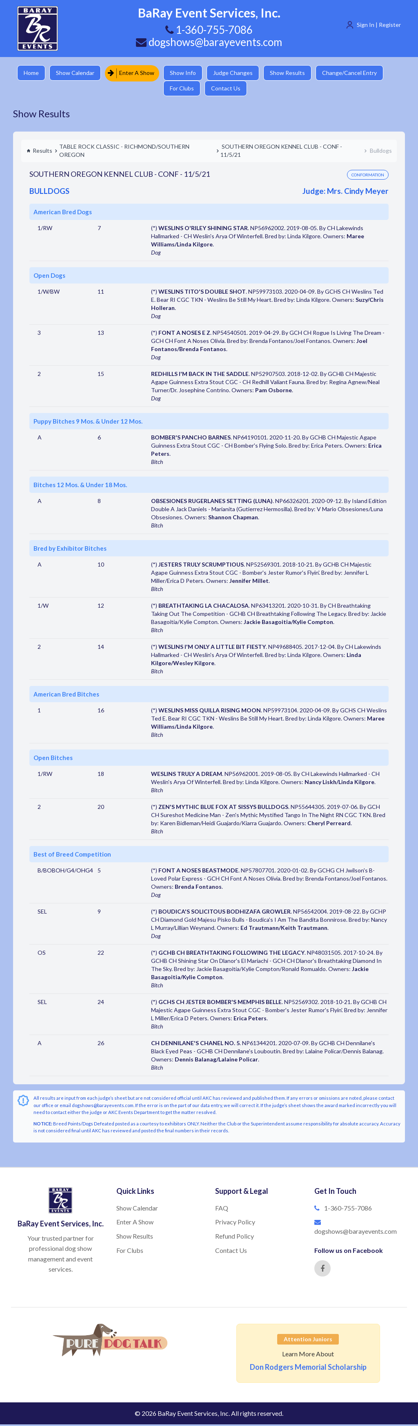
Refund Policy (234, 1237)
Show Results (291, 73)
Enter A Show (132, 73)
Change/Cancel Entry (354, 73)
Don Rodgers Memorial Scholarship (308, 1368)
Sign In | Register (379, 24)
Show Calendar (76, 73)
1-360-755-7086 (348, 1209)
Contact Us (228, 89)
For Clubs (184, 89)
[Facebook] (322, 1270)
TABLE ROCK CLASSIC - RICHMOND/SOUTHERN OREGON (124, 152)
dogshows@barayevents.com (209, 41)
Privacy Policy (235, 1223)
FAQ (221, 1209)
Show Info (185, 73)
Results (39, 152)
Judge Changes (236, 73)
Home (31, 73)
